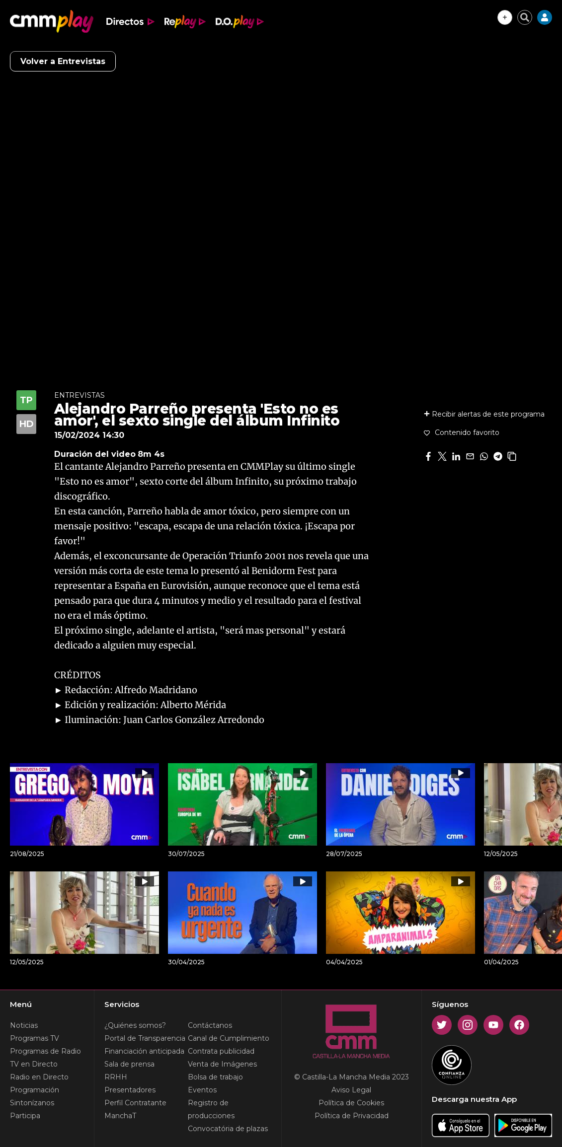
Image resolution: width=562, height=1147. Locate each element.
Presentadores (130, 1089)
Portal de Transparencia (144, 1038)
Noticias (24, 1025)
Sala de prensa (129, 1064)
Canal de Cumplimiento (228, 1038)
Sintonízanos (32, 1102)
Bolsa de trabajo (215, 1077)
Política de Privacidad (352, 1115)
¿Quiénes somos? (135, 1025)
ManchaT (120, 1115)
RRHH (115, 1077)
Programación (34, 1089)
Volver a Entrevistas (62, 61)
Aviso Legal (351, 1089)
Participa (25, 1115)
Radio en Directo (39, 1077)
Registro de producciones (211, 1109)
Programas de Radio (45, 1051)
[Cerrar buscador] (524, 17)
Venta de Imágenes (222, 1064)
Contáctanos (210, 1025)
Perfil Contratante (135, 1102)
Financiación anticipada (144, 1051)
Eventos (202, 1089)
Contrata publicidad (221, 1051)
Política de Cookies (351, 1102)
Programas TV (34, 1038)
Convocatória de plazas (228, 1128)
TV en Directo (34, 1064)
